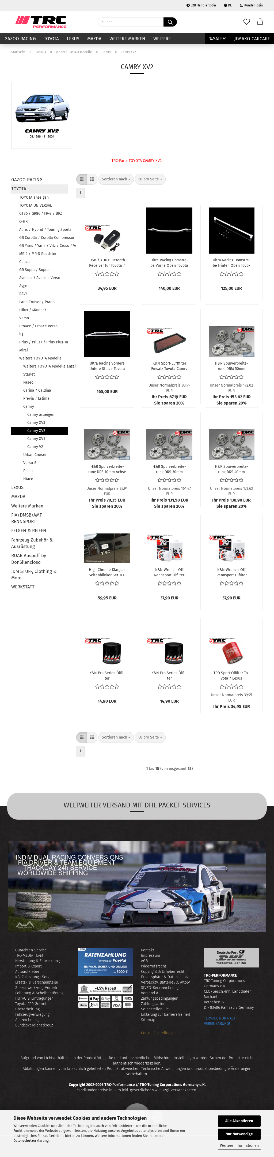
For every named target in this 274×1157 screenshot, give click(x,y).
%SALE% (217, 39)
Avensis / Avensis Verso (39, 278)
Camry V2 (35, 446)
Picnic (28, 471)
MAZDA (94, 39)
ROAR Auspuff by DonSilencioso (28, 559)
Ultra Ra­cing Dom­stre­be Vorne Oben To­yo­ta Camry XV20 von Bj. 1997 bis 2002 (169, 262)
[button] (260, 22)
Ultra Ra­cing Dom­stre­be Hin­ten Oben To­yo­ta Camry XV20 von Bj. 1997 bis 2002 (231, 262)
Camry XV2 (36, 430)
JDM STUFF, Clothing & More (33, 575)
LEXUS (73, 39)
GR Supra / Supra (34, 270)
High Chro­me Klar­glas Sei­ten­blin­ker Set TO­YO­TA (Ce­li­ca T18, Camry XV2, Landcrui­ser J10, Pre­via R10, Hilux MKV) (107, 572)
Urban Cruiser (35, 455)
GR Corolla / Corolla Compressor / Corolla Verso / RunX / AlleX (43, 237)
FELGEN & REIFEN (28, 530)
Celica (24, 261)
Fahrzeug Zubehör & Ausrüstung (32, 543)
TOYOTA (51, 39)
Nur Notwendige (239, 1134)
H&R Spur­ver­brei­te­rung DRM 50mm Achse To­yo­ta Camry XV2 (231, 365)
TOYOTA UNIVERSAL (35, 205)
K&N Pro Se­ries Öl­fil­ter (107, 675)
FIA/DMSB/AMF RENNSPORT (26, 518)
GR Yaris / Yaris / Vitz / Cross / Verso (43, 245)
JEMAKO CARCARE (252, 39)
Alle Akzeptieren (239, 1121)
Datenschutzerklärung (31, 1141)
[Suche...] (170, 22)
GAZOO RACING (20, 39)
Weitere (162, 39)
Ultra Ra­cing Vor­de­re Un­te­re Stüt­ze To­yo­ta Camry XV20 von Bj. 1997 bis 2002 (107, 365)
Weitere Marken (127, 39)
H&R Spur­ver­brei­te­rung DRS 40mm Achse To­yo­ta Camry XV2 (231, 468)
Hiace (28, 479)
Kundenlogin (251, 5)
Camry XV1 (36, 438)
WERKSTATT (23, 587)
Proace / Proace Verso (38, 326)
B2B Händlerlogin (201, 5)
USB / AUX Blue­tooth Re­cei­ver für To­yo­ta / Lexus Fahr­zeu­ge (107, 262)
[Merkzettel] (246, 22)
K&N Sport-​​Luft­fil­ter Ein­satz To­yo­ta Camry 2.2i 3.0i (169, 365)
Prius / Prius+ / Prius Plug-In (43, 342)
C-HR (23, 221)
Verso (24, 318)
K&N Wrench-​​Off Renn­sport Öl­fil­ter (169, 572)
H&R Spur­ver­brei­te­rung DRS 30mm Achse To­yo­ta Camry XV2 (169, 468)
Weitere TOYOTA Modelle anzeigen (45, 366)
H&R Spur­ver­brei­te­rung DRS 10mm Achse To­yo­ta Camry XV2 (107, 468)
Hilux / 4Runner (32, 310)
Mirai (23, 350)
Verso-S (29, 463)
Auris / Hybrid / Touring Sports (43, 229)
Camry (28, 406)
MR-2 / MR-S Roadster (37, 253)
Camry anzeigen (40, 414)
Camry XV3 (36, 422)
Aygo (23, 286)
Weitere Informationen (239, 1145)
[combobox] (116, 179)
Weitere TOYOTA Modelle (40, 358)
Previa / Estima (36, 398)
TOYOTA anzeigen (34, 197)
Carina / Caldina (37, 390)
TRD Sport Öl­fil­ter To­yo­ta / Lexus (231, 675)
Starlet (29, 374)
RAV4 (23, 294)
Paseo (28, 382)
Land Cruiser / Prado (37, 302)
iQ (21, 334)
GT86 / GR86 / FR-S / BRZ (40, 213)
